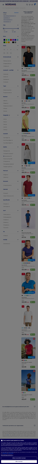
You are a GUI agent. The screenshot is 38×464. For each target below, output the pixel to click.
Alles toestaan (19, 461)
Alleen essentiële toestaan (19, 458)
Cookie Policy (4, 453)
